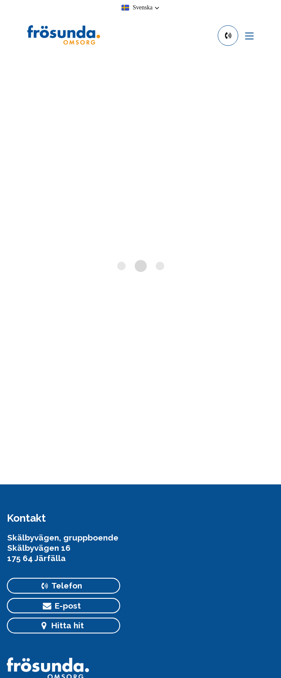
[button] (140, 8)
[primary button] (228, 35)
